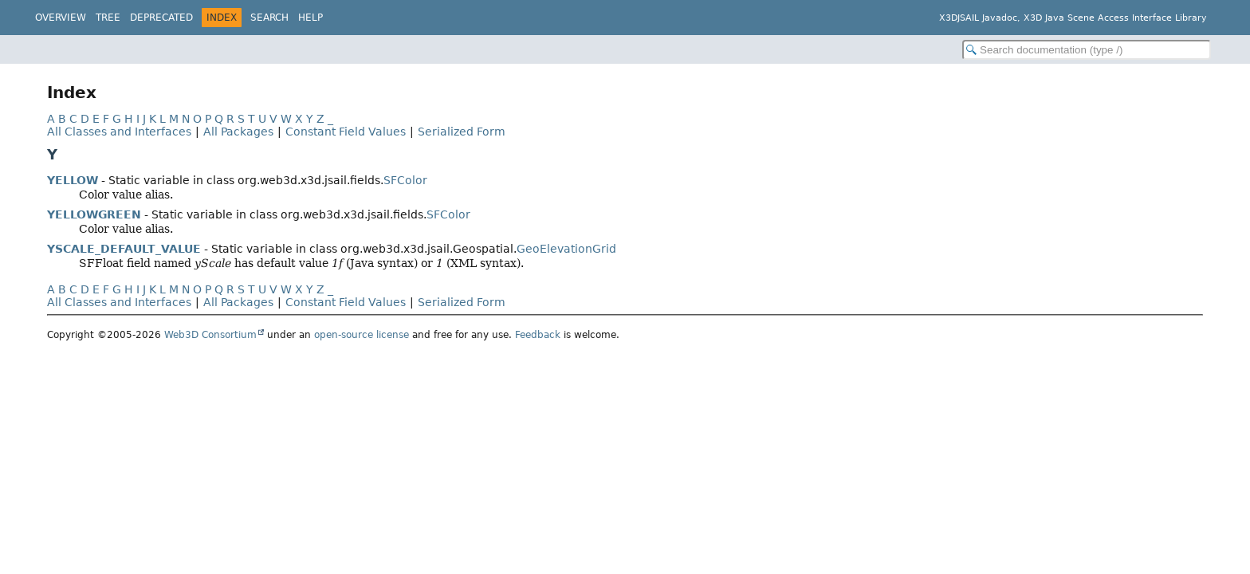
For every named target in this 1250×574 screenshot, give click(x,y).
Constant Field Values (345, 131)
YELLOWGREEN (94, 214)
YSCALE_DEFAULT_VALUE (124, 248)
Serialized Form (461, 131)
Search (269, 17)
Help (310, 17)
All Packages (238, 131)
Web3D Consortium (210, 334)
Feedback (537, 334)
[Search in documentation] (1086, 50)
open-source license (361, 334)
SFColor (405, 180)
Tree (108, 17)
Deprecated (161, 17)
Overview (60, 17)
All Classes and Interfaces (119, 131)
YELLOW (72, 180)
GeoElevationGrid (566, 248)
